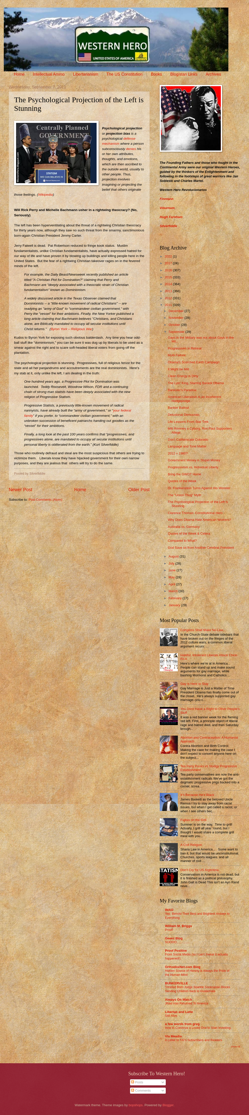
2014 (169, 284)
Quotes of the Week (182, 481)
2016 (169, 270)
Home (19, 74)
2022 (169, 256)
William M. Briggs (178, 926)
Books (156, 74)
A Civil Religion (191, 845)
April (172, 584)
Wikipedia (45, 194)
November (176, 318)
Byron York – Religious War (71, 329)
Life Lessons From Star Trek (188, 422)
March (173, 591)
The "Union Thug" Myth (184, 495)
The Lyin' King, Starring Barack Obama (196, 383)
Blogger (168, 1105)
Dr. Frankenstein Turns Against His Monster (199, 488)
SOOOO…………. (177, 942)
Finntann (166, 199)
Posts (137, 1082)
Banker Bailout (178, 408)
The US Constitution (124, 74)
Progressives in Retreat (184, 348)
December (176, 311)
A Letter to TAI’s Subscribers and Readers (193, 1040)
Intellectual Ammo (49, 74)
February (175, 598)
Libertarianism (85, 74)
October (175, 325)
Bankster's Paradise (182, 390)
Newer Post (20, 489)
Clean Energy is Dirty (183, 376)
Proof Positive (176, 950)
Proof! (169, 930)
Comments (141, 1090)
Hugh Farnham (171, 217)
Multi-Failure (177, 355)
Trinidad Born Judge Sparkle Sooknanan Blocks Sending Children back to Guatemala (197, 989)
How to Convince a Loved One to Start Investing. (198, 1028)
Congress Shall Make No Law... (203, 630)
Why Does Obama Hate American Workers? (199, 520)
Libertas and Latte (179, 1012)
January (175, 605)
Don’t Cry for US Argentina (199, 870)
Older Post (139, 489)
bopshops (136, 1105)
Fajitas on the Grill (193, 820)
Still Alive (171, 1016)
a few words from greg (182, 1024)
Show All (235, 1046)
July (172, 563)
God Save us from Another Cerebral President (201, 547)
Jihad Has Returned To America (186, 1003)
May (172, 577)
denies (131, 149)
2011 (169, 305)
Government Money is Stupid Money (194, 460)
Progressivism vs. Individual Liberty (193, 467)
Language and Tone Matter (187, 446)
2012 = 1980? (178, 453)
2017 (169, 263)
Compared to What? (182, 540)
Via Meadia (173, 1036)
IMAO (169, 910)
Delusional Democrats (183, 415)
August (174, 556)
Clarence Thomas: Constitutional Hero (195, 513)
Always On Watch (178, 999)
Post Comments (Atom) (45, 499)
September (177, 332)
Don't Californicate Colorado (188, 439)
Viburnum (167, 208)
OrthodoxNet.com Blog (182, 967)
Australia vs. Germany (184, 527)
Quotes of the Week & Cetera (189, 533)
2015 (169, 277)
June (173, 570)
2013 (169, 291)
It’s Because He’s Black (197, 795)
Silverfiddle (168, 226)
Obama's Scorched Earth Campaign (194, 362)
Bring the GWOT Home (184, 474)
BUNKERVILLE (176, 983)
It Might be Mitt (178, 369)
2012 (169, 298)
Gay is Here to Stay (194, 684)
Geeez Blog (174, 938)
